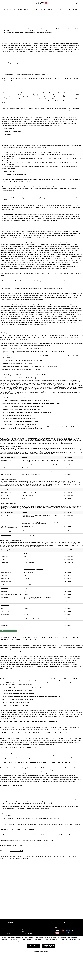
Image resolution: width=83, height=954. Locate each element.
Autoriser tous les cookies (49, 946)
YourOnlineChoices (10, 171)
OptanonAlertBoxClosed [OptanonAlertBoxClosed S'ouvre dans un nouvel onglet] (50, 464)
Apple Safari (8, 134)
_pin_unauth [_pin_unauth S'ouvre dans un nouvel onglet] (39, 569)
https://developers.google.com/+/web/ (21, 699)
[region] (41, 945)
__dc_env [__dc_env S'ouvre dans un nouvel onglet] (39, 522)
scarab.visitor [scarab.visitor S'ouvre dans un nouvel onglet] (30, 516)
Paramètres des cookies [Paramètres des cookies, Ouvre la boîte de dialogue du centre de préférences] (41, 951)
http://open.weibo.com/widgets (17, 705)
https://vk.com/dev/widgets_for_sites (17, 702)
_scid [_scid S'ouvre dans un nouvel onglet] (30, 569)
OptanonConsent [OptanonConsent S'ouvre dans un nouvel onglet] (27, 464)
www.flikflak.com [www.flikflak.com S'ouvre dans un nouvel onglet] (6, 474)
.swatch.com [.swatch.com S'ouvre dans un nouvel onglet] (4, 622)
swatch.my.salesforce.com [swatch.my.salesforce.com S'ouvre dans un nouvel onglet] (8, 471)
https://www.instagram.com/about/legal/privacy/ (26, 409)
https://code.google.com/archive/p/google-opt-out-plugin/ (30, 400)
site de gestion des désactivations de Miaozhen (28, 299)
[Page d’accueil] (41, 3)
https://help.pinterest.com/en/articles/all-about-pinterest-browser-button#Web (35, 696)
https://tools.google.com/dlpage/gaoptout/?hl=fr (43, 403)
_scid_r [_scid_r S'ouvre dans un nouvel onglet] (26, 569)
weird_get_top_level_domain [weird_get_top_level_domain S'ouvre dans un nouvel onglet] (51, 515)
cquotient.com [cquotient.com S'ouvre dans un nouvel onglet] (5, 611)
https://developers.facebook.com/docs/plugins (24, 687)
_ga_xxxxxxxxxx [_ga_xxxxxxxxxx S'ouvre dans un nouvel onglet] (29, 495)
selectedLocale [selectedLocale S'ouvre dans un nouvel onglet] (47, 522)
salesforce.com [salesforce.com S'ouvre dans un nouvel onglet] (5, 467)
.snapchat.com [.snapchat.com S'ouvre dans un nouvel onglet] (5, 601)
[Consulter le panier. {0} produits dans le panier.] (80, 3)
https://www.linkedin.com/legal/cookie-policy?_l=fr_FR (27, 421)
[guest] (77, 3)
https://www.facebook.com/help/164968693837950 (27, 406)
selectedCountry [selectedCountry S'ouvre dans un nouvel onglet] (26, 523)
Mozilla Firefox (9, 137)
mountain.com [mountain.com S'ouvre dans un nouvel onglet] (5, 605)
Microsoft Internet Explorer (13, 131)
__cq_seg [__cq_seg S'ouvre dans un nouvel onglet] (54, 522)
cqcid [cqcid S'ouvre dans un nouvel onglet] (23, 519)
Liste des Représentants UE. (24, 858)
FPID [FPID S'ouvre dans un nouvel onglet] (40, 515)
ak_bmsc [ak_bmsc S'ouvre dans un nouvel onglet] (47, 460)
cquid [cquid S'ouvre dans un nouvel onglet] (28, 519)
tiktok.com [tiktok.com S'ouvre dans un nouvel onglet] (4, 591)
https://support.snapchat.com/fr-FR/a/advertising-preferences (30, 412)
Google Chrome (9, 128)
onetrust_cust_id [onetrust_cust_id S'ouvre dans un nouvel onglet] (55, 460)
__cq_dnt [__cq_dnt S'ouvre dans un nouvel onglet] (33, 519)
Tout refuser (33, 945)
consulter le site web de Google (21, 268)
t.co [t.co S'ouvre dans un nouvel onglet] (2, 608)
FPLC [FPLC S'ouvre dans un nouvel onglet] (32, 515)
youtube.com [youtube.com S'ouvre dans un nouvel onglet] (4, 597)
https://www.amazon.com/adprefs (19, 415)
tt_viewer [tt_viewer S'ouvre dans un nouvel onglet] (26, 559)
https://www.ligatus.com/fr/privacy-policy (22, 424)
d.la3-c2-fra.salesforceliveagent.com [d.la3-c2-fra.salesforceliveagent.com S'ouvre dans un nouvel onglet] (9, 527)
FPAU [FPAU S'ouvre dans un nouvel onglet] (23, 516)
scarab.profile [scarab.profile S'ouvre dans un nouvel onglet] (26, 515)
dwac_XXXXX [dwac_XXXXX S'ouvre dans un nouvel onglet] (35, 460)
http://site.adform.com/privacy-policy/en (22, 418)
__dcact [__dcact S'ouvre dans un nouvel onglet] (28, 460)
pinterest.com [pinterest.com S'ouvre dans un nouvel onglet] (5, 578)
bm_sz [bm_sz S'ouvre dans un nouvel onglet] (36, 492)
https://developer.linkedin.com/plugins (21, 693)
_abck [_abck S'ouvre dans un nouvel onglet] (24, 460)
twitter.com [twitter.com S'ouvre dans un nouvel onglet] (4, 619)
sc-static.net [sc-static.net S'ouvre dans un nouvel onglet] (4, 625)
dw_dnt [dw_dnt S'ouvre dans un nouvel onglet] (42, 460)
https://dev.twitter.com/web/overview (19, 690)
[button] (3, 3)
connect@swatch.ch (16, 851)
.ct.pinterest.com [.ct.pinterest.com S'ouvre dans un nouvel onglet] (6, 572)
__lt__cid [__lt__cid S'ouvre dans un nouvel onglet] (26, 553)
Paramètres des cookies (8, 630)
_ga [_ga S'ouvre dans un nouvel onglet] (23, 495)
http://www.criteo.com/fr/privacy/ (18, 397)
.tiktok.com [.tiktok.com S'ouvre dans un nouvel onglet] (4, 575)
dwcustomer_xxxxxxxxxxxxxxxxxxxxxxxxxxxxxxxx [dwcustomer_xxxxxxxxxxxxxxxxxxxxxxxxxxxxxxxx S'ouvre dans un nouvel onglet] (38, 565)
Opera (6, 140)
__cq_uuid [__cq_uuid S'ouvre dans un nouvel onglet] (31, 492)
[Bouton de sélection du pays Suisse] (8, 922)
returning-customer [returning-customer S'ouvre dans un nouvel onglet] (27, 522)
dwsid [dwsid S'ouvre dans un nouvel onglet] (28, 461)
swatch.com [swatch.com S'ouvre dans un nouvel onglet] (4, 588)
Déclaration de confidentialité (48, 49)
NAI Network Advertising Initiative (15, 174)
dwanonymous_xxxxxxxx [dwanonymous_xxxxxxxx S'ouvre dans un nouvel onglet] (39, 523)
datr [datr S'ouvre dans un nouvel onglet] (25, 556)
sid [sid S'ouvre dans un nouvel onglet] (35, 522)
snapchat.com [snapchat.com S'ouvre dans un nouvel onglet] (5, 498)
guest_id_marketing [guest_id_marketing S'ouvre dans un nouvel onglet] (29, 562)
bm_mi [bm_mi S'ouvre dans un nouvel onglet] (24, 461)
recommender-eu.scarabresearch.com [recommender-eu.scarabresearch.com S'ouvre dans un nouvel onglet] (8, 615)
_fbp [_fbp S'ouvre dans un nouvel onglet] (33, 569)
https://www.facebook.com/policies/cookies (20, 664)
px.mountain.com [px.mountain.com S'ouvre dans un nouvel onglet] (6, 581)
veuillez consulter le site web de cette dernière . (33, 324)
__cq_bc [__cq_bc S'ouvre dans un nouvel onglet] (39, 464)
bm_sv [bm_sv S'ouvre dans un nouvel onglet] (35, 464)
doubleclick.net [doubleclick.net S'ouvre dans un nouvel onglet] (5, 584)
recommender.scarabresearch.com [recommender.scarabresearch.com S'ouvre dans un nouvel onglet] (11, 594)
